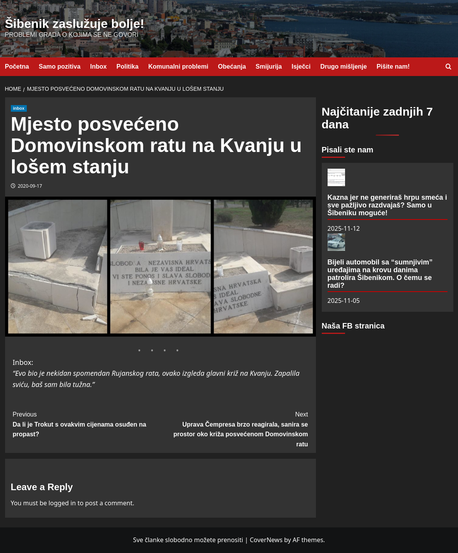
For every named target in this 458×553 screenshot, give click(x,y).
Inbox (98, 66)
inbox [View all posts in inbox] (18, 108)
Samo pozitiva (60, 66)
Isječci (301, 66)
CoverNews (266, 540)
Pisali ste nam (347, 149)
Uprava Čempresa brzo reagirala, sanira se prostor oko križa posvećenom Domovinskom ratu (234, 429)
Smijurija (269, 66)
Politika (127, 66)
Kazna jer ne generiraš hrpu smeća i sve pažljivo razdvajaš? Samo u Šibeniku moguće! (387, 205)
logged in (62, 503)
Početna (17, 66)
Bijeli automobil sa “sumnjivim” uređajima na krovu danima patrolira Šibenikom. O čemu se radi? (380, 273)
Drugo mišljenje (343, 66)
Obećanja (232, 66)
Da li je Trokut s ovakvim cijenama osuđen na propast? (87, 423)
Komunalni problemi (178, 66)
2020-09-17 (30, 186)
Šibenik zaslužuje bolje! (74, 24)
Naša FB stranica (353, 325)
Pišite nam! (392, 66)
